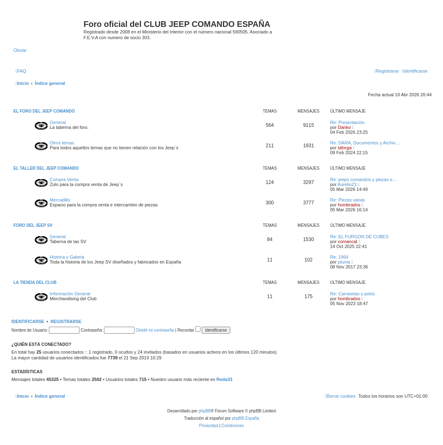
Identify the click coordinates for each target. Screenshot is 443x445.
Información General (70, 293)
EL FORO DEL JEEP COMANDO (44, 111)
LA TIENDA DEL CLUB (35, 282)
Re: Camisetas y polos (352, 293)
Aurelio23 (346, 184)
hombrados (349, 204)
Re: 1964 (339, 257)
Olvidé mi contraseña (155, 330)
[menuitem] (20, 71)
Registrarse (66, 321)
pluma (344, 261)
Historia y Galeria (67, 257)
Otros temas (62, 142)
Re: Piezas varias (347, 199)
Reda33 (224, 379)
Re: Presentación (347, 122)
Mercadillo (60, 199)
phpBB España (245, 418)
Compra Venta (64, 179)
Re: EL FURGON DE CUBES (359, 236)
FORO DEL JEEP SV (33, 225)
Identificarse (27, 321)
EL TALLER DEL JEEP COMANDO (46, 168)
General (58, 122)
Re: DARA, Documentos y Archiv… (365, 142)
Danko (344, 127)
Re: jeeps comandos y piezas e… (363, 179)
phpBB (204, 411)
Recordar (189, 330)
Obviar (19, 50)
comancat (347, 241)
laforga (345, 147)
